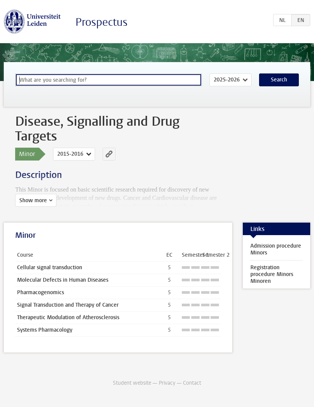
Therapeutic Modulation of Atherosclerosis (68, 317)
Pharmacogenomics (40, 292)
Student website (132, 383)
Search (279, 79)
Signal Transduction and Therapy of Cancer (68, 305)
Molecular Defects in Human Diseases (62, 280)
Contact (192, 383)
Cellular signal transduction (49, 267)
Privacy (167, 383)
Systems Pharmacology (44, 330)
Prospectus (101, 22)
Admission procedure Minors (275, 249)
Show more (33, 200)
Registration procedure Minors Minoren (271, 274)
